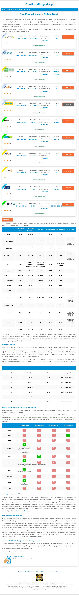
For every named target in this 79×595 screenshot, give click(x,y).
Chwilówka (11, 9)
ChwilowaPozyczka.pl (39, 4)
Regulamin (23, 571)
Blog (28, 9)
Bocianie (18, 511)
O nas (19, 571)
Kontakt (38, 571)
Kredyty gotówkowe (20, 9)
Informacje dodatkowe (39, 45)
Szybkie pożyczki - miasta (55, 571)
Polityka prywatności (31, 571)
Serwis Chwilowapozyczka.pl (13, 584)
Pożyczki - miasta (45, 571)
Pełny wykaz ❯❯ (7, 219)
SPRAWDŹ (68, 37)
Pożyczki (4, 9)
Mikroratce (27, 511)
